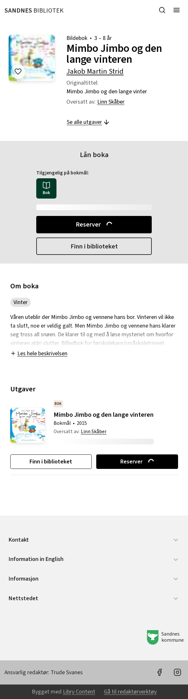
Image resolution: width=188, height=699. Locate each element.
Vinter (20, 302)
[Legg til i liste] (18, 71)
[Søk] (162, 10)
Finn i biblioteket (94, 246)
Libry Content (79, 692)
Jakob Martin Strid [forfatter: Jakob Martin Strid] (95, 71)
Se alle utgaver (88, 122)
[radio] (46, 188)
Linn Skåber (110, 102)
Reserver (94, 224)
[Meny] (176, 10)
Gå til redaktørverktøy (130, 692)
